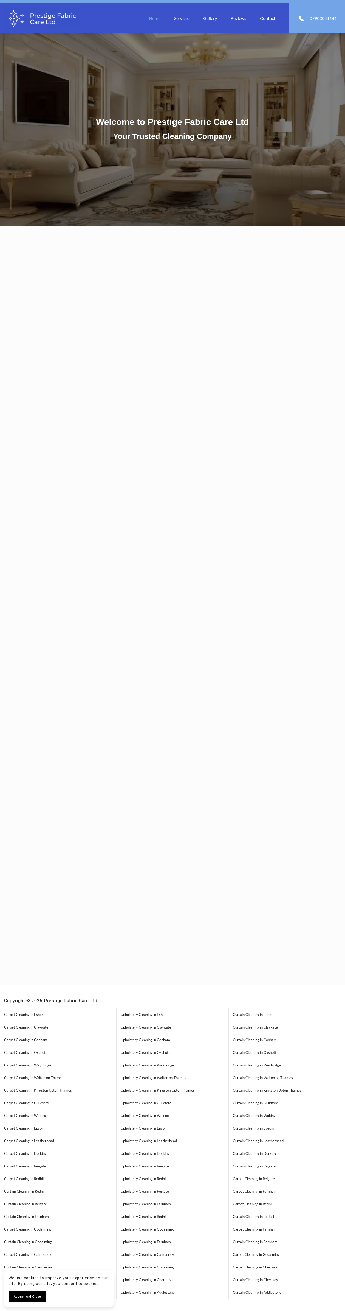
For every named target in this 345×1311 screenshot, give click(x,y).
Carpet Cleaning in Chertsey (255, 1267)
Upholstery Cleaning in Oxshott (145, 1052)
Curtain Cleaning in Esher (253, 1014)
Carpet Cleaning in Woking (25, 1115)
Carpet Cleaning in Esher (23, 1014)
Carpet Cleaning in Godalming (27, 1229)
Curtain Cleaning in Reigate (254, 1166)
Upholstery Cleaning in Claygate (146, 1027)
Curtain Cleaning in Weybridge (257, 1065)
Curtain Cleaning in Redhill (24, 1191)
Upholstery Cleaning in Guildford (146, 1103)
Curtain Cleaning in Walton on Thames (263, 1077)
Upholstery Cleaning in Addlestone (148, 1292)
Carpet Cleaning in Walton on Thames (33, 1077)
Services (182, 18)
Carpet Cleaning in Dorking (25, 1153)
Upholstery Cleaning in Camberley (147, 1254)
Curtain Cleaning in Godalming (28, 1242)
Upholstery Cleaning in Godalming (147, 1229)
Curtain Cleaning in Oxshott (254, 1052)
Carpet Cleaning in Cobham (25, 1040)
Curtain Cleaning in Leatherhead (258, 1141)
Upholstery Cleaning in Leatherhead (149, 1141)
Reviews (238, 18)
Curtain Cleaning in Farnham (26, 1216)
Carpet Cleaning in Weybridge (27, 1065)
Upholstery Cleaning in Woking (145, 1115)
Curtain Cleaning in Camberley (28, 1267)
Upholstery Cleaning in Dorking (145, 1153)
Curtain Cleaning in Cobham (255, 1040)
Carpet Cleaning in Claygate (26, 1027)
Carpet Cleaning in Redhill (24, 1178)
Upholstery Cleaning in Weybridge (147, 1065)
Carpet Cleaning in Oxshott (25, 1052)
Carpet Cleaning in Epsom (24, 1128)
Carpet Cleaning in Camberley (27, 1254)
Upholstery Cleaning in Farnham (146, 1204)
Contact (267, 18)
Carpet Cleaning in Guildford (26, 1103)
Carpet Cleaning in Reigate (25, 1166)
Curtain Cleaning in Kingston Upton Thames (267, 1090)
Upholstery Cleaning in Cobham (145, 1040)
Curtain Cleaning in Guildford (255, 1103)
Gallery (210, 18)
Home (154, 18)
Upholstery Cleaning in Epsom (144, 1128)
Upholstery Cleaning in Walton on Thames (153, 1077)
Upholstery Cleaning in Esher (143, 1014)
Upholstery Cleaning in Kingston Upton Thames (158, 1090)
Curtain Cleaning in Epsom (253, 1128)
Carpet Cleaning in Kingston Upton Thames (38, 1090)
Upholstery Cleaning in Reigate (145, 1166)
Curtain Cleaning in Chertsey (255, 1280)
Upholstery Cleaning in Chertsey (146, 1280)
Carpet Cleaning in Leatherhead (29, 1141)
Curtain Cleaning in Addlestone (257, 1292)
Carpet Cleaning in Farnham (255, 1191)
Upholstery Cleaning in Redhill (144, 1178)
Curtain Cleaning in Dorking (254, 1153)
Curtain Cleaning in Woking (254, 1115)
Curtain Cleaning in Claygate (255, 1027)
